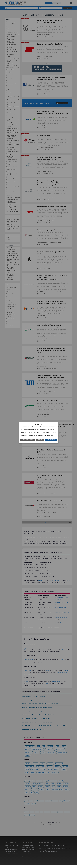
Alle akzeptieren (51, 439)
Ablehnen (40, 439)
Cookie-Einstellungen (27, 439)
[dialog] (38, 432)
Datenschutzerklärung (48, 435)
